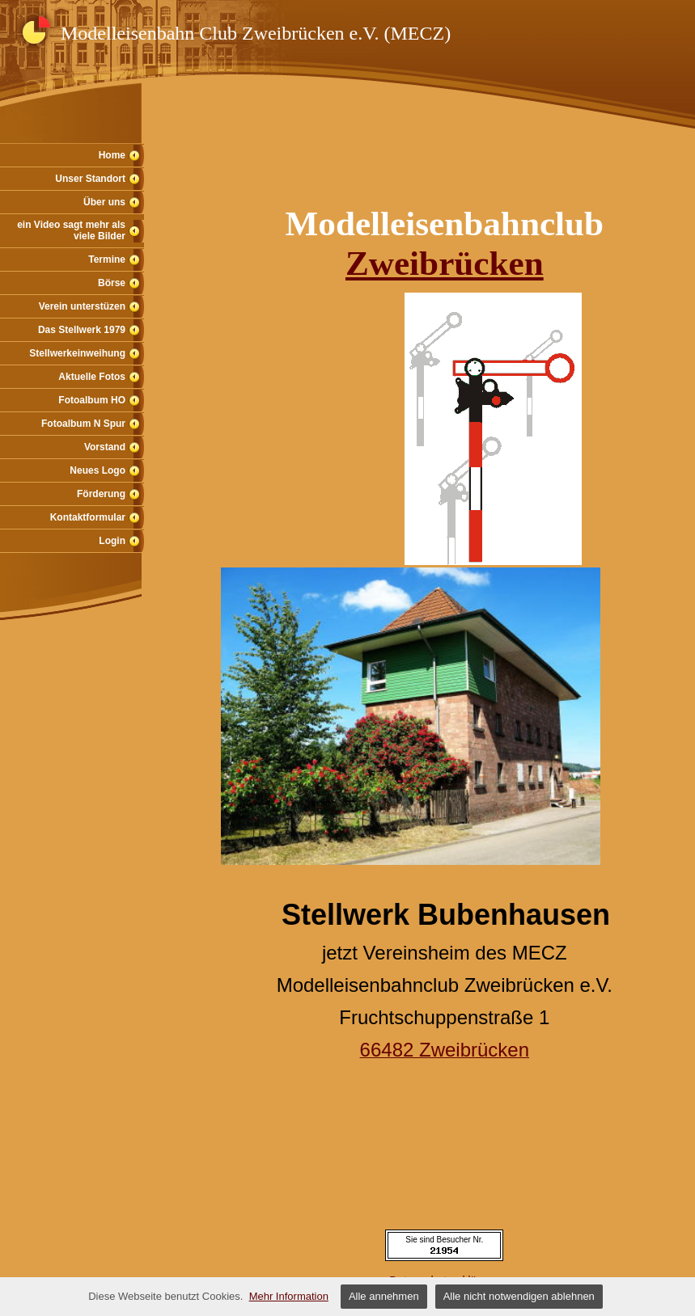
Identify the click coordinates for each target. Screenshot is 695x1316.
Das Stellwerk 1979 (81, 329)
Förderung (101, 494)
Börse (111, 283)
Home (112, 155)
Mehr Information (288, 1296)
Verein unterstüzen (82, 306)
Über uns (104, 202)
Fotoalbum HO (91, 400)
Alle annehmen (384, 1296)
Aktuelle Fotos (91, 376)
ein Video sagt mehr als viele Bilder (71, 230)
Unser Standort (90, 178)
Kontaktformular (87, 517)
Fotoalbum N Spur (83, 423)
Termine (106, 259)
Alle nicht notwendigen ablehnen (519, 1296)
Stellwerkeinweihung (77, 353)
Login (112, 540)
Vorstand (104, 447)
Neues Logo (97, 470)
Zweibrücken (444, 263)
